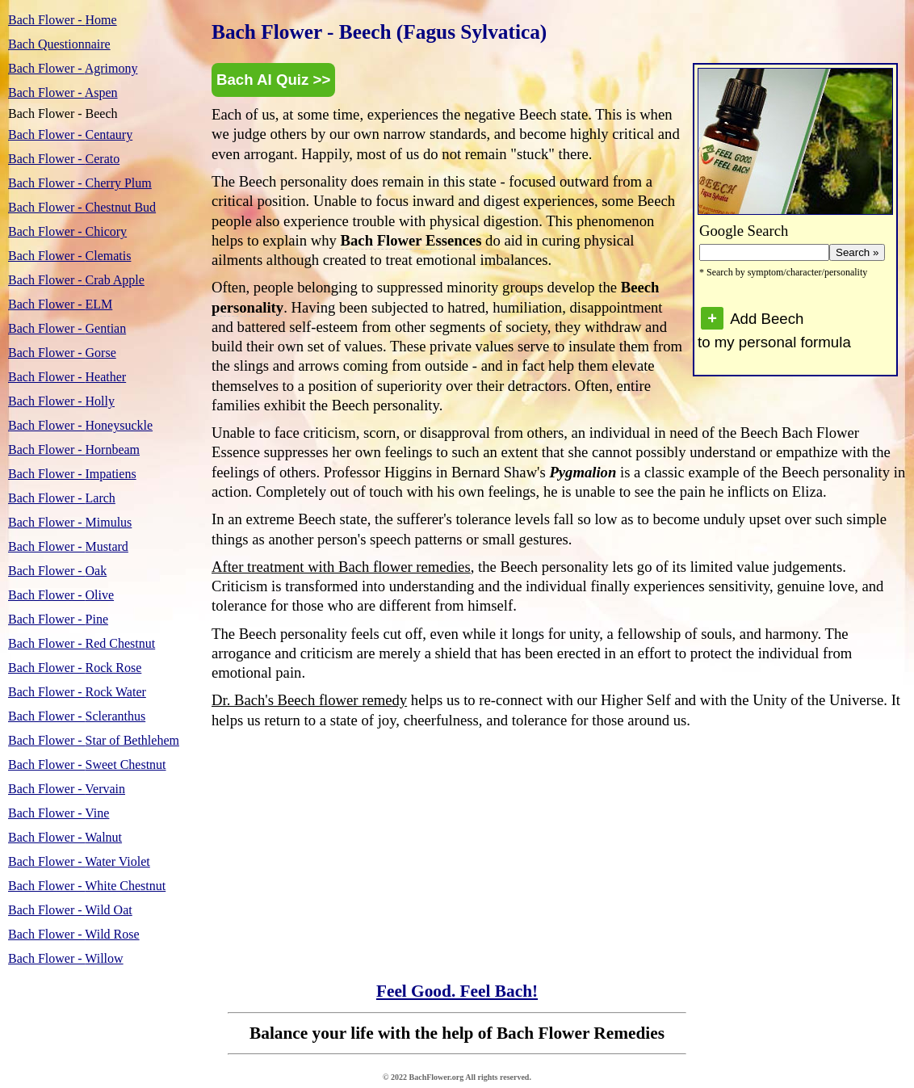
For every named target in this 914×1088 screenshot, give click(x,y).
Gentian (67, 328)
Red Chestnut (81, 643)
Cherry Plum (80, 183)
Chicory (67, 231)
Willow (66, 958)
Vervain (66, 789)
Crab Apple (76, 280)
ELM (60, 304)
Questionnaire (59, 44)
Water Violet (79, 861)
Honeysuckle (80, 425)
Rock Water (77, 692)
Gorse (62, 352)
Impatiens (72, 474)
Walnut (65, 837)
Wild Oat (70, 910)
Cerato (63, 159)
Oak (57, 571)
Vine (58, 813)
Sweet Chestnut (87, 764)
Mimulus (70, 522)
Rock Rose (74, 667)
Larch (61, 498)
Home (62, 20)
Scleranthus (76, 716)
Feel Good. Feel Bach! (457, 991)
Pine (58, 619)
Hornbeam (74, 449)
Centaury (70, 134)
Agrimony (72, 68)
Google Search (743, 230)
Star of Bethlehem (93, 740)
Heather (67, 377)
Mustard (68, 546)
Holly (61, 401)
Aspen (63, 92)
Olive (61, 595)
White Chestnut (87, 886)
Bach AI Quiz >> (273, 79)
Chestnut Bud (82, 207)
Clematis (69, 256)
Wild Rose (74, 934)
